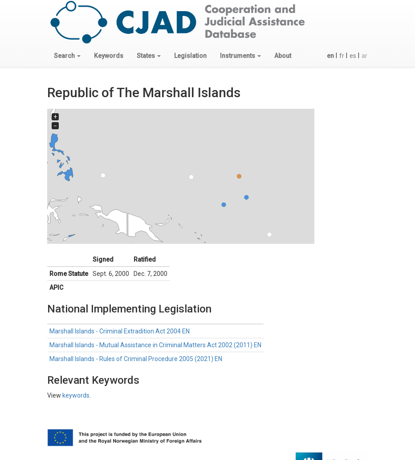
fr (341, 55)
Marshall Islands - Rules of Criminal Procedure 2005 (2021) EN (135, 358)
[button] (67, 56)
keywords (76, 395)
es (353, 55)
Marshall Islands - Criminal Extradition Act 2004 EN (119, 331)
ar (364, 55)
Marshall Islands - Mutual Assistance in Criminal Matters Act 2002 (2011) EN (155, 345)
